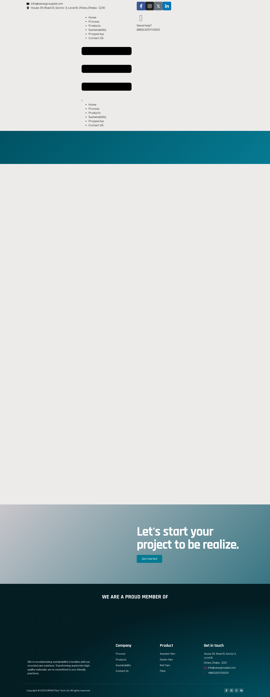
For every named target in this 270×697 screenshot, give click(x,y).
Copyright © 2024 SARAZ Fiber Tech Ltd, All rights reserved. (58, 690)
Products (95, 25)
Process (94, 21)
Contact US (96, 38)
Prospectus (96, 34)
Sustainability (97, 30)
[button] (107, 71)
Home (92, 17)
